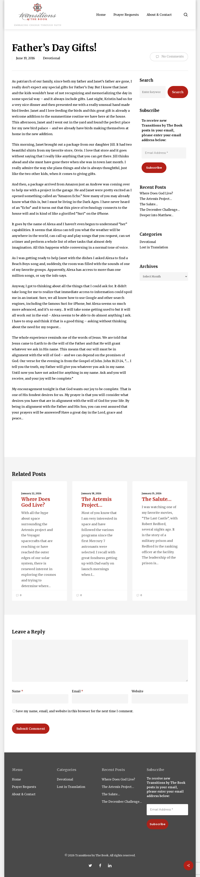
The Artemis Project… (156, 199)
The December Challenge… (160, 210)
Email (77, 691)
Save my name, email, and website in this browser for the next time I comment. (74, 711)
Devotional (51, 58)
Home (16, 779)
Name (17, 691)
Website (137, 691)
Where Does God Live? (156, 193)
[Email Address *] (164, 153)
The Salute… (149, 204)
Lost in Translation (154, 247)
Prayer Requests (24, 787)
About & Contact (24, 794)
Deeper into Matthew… (156, 215)
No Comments (169, 57)
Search (178, 92)
